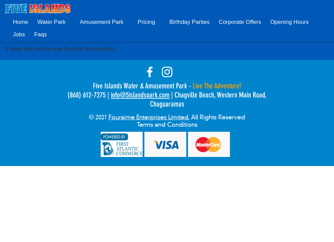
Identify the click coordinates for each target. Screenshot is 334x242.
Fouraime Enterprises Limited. (149, 117)
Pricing (146, 22)
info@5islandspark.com (140, 94)
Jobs (19, 34)
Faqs (40, 34)
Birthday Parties (189, 22)
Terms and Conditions (167, 124)
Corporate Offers (240, 22)
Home (20, 22)
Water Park (51, 22)
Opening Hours (289, 22)
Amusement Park (102, 22)
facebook (150, 72)
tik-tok (185, 72)
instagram (167, 72)
